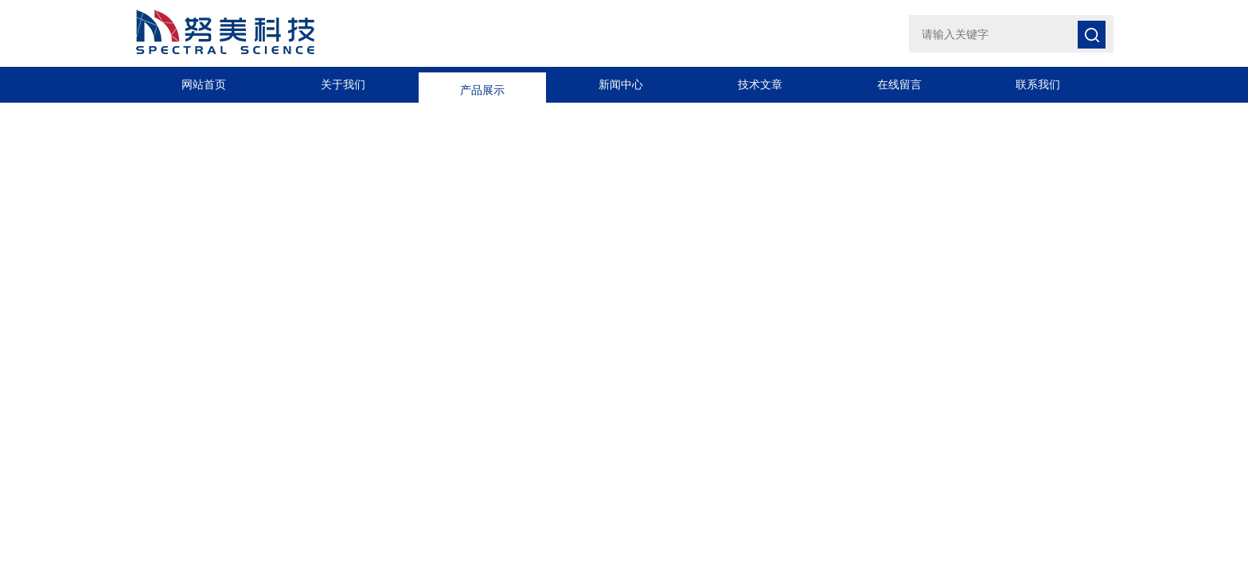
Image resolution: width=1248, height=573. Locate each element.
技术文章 (760, 84)
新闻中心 (621, 84)
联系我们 (1038, 84)
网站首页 (203, 84)
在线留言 (899, 84)
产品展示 (482, 84)
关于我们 (343, 84)
